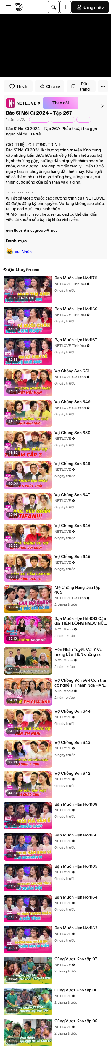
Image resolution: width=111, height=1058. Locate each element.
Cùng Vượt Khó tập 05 (75, 1021)
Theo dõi (60, 103)
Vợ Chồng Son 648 (72, 463)
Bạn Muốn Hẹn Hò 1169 (76, 309)
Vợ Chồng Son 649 (72, 402)
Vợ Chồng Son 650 (72, 433)
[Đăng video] (65, 7)
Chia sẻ (49, 86)
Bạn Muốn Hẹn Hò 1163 (75, 928)
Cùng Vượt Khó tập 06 (76, 990)
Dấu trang (80, 86)
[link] (23, 103)
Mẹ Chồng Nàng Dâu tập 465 (77, 590)
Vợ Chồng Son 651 (71, 371)
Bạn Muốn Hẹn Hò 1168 (75, 804)
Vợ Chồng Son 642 (72, 773)
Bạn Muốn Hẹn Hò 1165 (75, 866)
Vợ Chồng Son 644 (72, 711)
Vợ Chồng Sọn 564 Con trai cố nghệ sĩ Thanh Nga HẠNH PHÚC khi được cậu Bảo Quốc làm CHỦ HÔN (80, 683)
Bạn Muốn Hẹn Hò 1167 (75, 340)
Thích (18, 86)
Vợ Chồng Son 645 (72, 556)
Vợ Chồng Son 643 (72, 742)
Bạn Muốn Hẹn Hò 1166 (76, 835)
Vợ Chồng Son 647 (72, 495)
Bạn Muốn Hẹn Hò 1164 (76, 897)
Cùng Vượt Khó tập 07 (75, 959)
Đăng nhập (90, 7)
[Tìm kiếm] (53, 7)
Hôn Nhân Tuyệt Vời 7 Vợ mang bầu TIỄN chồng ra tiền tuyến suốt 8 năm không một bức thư (78, 652)
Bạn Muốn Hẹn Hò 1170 (75, 278)
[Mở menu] (8, 7)
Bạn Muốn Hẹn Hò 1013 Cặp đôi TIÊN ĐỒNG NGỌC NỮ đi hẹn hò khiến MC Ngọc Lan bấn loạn (80, 621)
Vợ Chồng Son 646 (72, 526)
